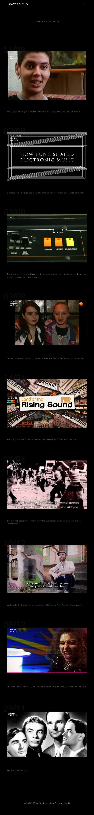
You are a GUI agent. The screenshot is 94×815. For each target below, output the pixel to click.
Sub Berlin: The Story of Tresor (31, 515)
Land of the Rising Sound (28, 434)
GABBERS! (15, 352)
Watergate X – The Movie (27, 599)
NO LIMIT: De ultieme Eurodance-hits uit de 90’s (46, 680)
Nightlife (14, 59)
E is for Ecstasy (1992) (24, 106)
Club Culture (15, 55)
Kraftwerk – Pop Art (23, 765)
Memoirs (13, 57)
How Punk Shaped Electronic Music (36, 187)
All (47, 36)
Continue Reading (23, 117)
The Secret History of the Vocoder (34, 268)
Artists (13, 629)
